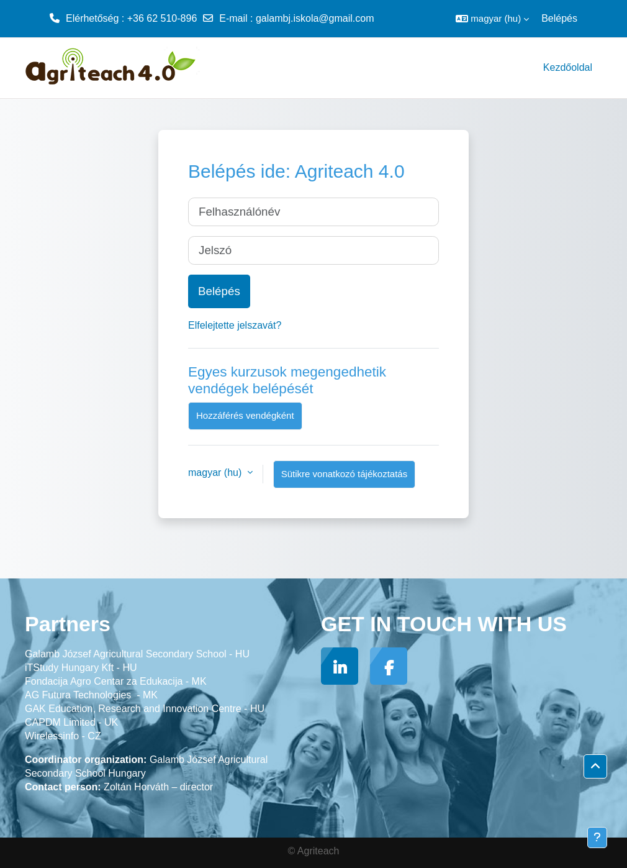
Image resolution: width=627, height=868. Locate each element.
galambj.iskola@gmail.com (315, 18)
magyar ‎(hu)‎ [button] (216, 472)
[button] (492, 18)
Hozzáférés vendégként (245, 415)
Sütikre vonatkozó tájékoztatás (344, 473)
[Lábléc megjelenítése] (597, 837)
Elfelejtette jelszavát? (234, 325)
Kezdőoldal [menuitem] (567, 67)
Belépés (559, 18)
